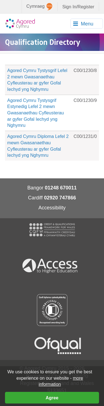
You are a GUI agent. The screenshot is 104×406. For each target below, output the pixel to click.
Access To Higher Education (52, 265)
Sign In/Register (78, 6)
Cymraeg (39, 7)
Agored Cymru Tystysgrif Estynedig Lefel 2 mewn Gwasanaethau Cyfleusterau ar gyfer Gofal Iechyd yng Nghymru (35, 113)
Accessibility (51, 207)
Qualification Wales (52, 310)
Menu (87, 24)
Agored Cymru (20, 24)
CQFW (52, 230)
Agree (52, 397)
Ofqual (57, 345)
